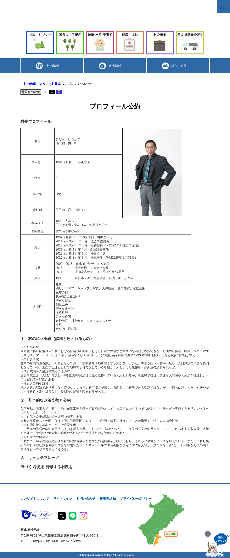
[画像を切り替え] (208, 534)
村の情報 (53, 65)
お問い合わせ (85, 498)
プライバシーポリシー (136, 498)
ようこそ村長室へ (51, 84)
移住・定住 (179, 65)
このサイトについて (34, 498)
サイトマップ (62, 498)
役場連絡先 (108, 498)
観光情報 (115, 65)
